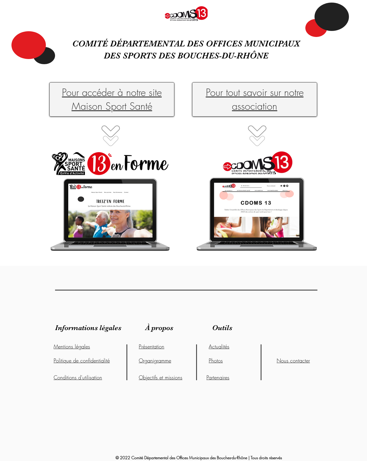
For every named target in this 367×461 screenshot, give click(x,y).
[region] (257, 210)
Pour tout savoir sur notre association (255, 99)
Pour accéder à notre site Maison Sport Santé (112, 99)
